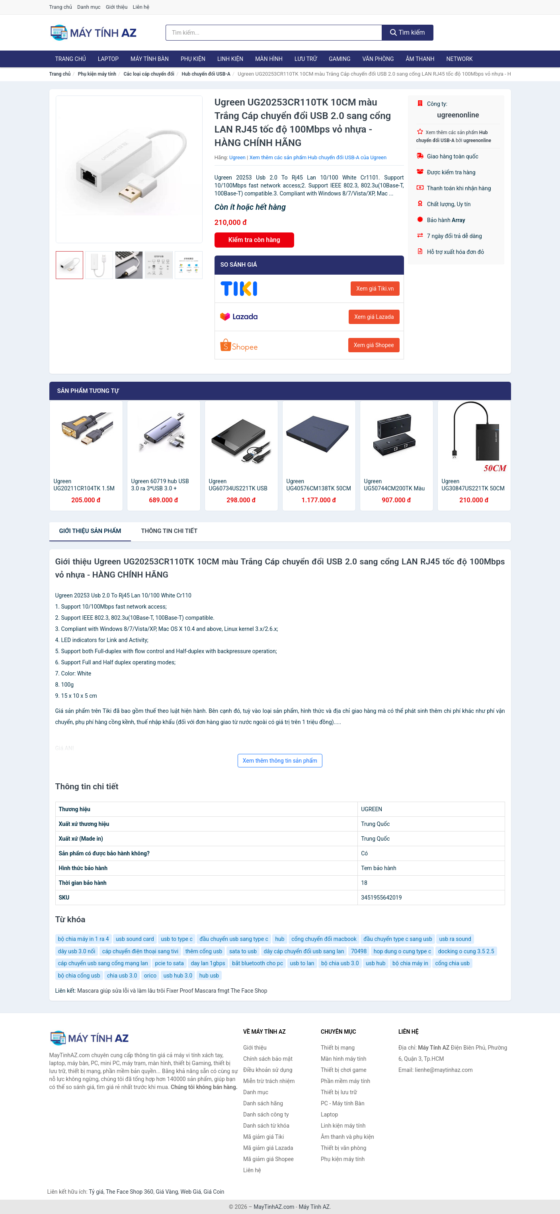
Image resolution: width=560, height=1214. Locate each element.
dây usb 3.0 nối (77, 951)
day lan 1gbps (208, 963)
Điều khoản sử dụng (268, 1070)
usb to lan (302, 963)
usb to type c (176, 939)
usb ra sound (455, 939)
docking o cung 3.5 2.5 (466, 951)
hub (279, 939)
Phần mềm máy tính (345, 1081)
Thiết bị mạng (338, 1047)
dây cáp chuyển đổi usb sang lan (304, 951)
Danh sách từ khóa (266, 1125)
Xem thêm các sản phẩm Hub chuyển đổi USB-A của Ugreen (318, 157)
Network (460, 59)
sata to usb (243, 951)
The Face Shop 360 (129, 1192)
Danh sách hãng (263, 1103)
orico (150, 975)
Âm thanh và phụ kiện (347, 1137)
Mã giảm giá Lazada (268, 1148)
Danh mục (89, 7)
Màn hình (269, 59)
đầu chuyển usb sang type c (233, 939)
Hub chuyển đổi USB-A (206, 74)
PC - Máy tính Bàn (343, 1103)
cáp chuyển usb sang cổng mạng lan (103, 963)
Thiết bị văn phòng (343, 1148)
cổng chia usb (452, 963)
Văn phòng (378, 59)
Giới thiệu (116, 7)
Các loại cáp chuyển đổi (148, 74)
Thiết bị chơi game (344, 1070)
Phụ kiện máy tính (97, 74)
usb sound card (135, 939)
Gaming (339, 59)
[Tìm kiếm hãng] (274, 33)
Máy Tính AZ (314, 1207)
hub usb (209, 975)
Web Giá (191, 1192)
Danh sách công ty (266, 1114)
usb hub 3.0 (178, 975)
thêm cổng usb (203, 951)
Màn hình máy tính (344, 1059)
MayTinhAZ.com (274, 1207)
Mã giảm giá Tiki (263, 1137)
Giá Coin (213, 1192)
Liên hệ (141, 7)
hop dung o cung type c (402, 951)
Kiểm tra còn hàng (254, 240)
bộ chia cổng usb (79, 975)
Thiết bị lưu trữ (339, 1092)
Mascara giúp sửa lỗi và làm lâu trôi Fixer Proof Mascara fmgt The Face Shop (172, 991)
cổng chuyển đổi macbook (324, 939)
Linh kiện (230, 59)
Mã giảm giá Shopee (268, 1159)
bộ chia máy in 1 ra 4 (83, 939)
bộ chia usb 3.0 (340, 963)
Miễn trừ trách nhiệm (269, 1081)
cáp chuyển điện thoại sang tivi (140, 951)
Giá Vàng (167, 1192)
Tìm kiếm (407, 32)
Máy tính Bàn (150, 59)
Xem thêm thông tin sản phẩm (280, 760)
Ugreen (237, 157)
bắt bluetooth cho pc (257, 963)
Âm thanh (420, 59)
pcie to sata (169, 963)
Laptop (108, 59)
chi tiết (169, 531)
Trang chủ (60, 7)
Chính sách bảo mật (268, 1059)
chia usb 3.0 (122, 975)
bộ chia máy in (410, 963)
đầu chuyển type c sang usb (397, 939)
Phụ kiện (193, 59)
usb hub (376, 963)
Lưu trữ (306, 59)
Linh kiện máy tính (343, 1125)
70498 (359, 951)
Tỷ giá (96, 1192)
